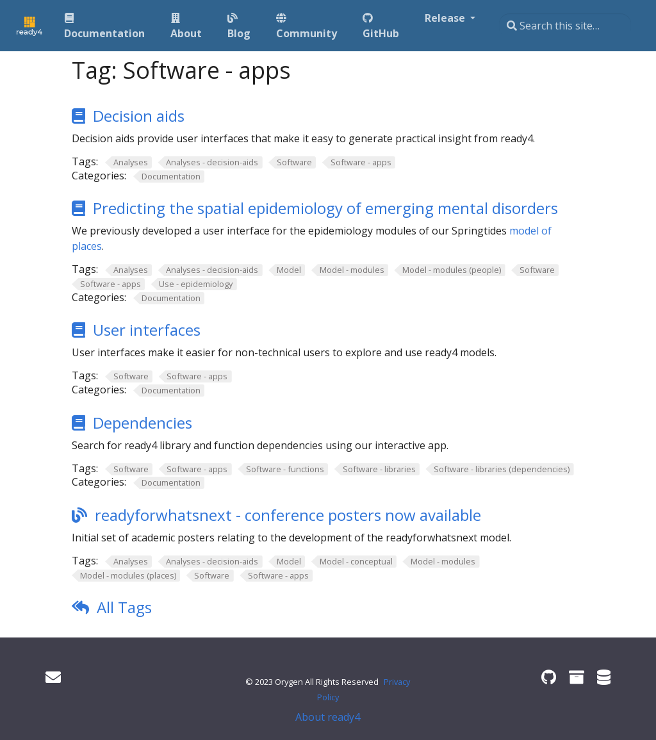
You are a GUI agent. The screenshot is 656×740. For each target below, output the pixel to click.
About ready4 (327, 717)
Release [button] (446, 18)
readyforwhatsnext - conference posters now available (288, 514)
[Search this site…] (565, 25)
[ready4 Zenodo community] (576, 676)
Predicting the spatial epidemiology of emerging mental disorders (325, 207)
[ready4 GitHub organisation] (548, 676)
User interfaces (147, 329)
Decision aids (138, 115)
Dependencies (142, 422)
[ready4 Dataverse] (604, 676)
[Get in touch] (53, 676)
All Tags (124, 607)
